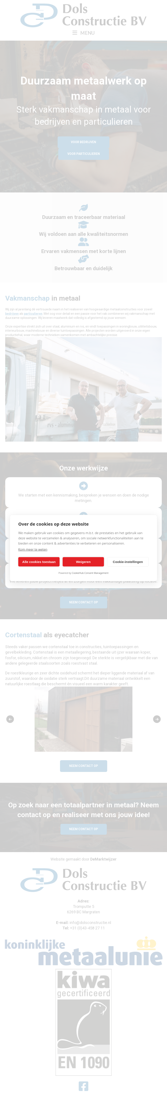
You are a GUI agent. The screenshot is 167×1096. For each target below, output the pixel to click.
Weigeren (83, 562)
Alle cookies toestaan (38, 562)
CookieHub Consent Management (90, 572)
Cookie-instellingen (128, 562)
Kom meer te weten (32, 549)
